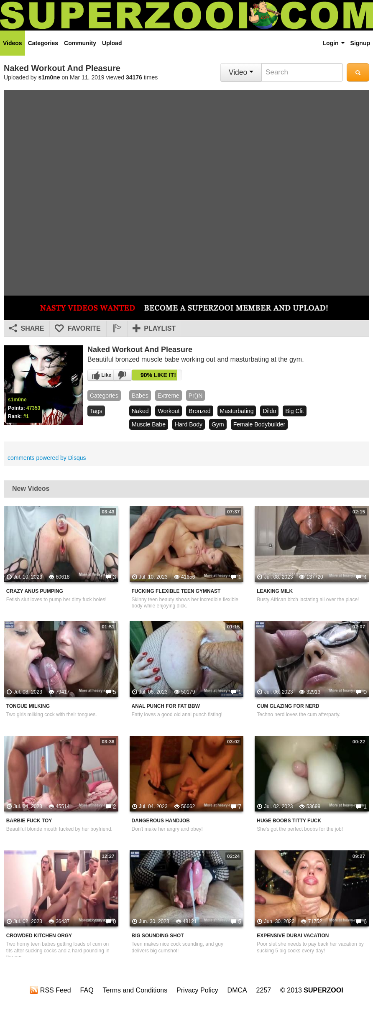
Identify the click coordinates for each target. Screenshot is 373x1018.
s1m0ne (49, 77)
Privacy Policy (197, 990)
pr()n (195, 395)
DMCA (237, 990)
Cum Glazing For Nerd (288, 706)
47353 (33, 408)
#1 (26, 416)
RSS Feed (50, 990)
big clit (294, 411)
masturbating (237, 411)
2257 (263, 990)
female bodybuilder (259, 424)
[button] (116, 329)
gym (218, 424)
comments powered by (47, 457)
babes (140, 395)
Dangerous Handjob (161, 821)
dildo (269, 411)
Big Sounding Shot (158, 936)
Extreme (168, 395)
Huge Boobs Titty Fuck (289, 821)
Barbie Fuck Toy (29, 821)
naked (140, 411)
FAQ (87, 990)
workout (168, 411)
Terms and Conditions (134, 990)
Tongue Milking (28, 706)
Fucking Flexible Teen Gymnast (176, 591)
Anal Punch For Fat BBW (166, 706)
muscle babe (149, 424)
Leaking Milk (275, 591)
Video (241, 72)
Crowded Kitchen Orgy (39, 936)
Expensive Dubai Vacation (293, 936)
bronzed (199, 411)
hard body (188, 424)
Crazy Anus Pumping (34, 591)
